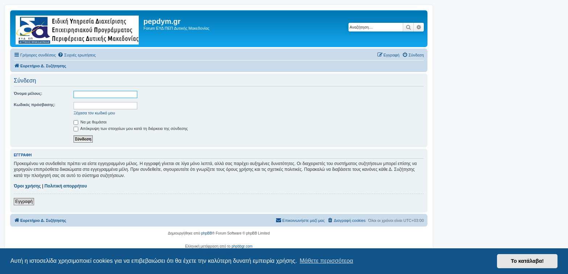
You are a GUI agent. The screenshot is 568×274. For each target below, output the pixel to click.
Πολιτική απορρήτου (66, 186)
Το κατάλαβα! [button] (527, 261)
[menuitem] (77, 55)
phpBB (206, 233)
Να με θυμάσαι (90, 122)
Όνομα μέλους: (28, 93)
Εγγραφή (24, 201)
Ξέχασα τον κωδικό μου (94, 113)
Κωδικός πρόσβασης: (34, 104)
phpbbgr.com (241, 246)
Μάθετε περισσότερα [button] (326, 261)
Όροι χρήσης (27, 186)
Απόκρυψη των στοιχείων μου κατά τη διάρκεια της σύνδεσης (131, 128)
